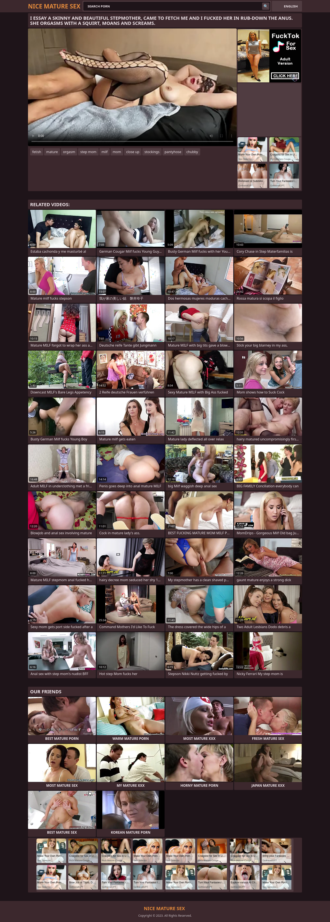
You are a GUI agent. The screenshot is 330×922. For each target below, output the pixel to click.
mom (117, 151)
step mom (88, 151)
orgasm (69, 151)
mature (52, 151)
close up (132, 151)
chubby (192, 151)
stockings (151, 151)
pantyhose (173, 151)
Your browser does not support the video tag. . (132, 87)
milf (105, 151)
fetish (36, 151)
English (291, 6)
